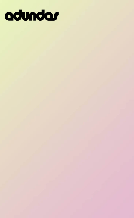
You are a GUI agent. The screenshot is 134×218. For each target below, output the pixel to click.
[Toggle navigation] (126, 15)
